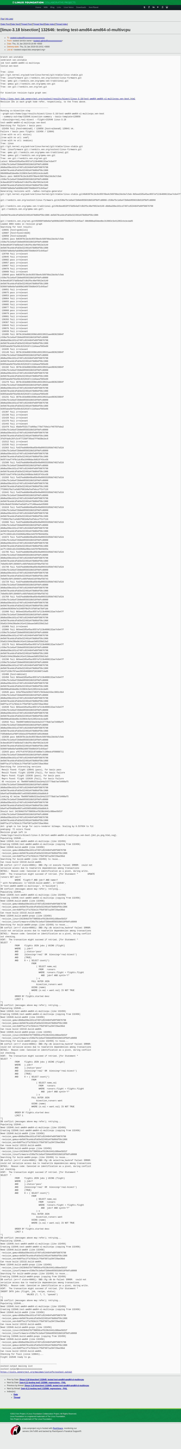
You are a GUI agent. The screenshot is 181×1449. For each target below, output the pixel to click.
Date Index (49, 24)
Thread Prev (26, 24)
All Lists (9, 19)
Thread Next (38, 24)
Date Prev (5, 24)
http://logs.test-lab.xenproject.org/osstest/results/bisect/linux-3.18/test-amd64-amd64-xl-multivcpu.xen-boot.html (67, 98)
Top (2, 19)
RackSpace (58, 1428)
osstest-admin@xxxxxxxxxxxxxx (47, 41)
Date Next (15, 24)
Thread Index (61, 24)
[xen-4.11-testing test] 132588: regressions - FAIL (43, 1382)
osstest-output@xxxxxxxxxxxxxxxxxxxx (27, 38)
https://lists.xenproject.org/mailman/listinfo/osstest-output (36, 1372)
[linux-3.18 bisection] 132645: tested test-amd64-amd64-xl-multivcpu (52, 1379)
